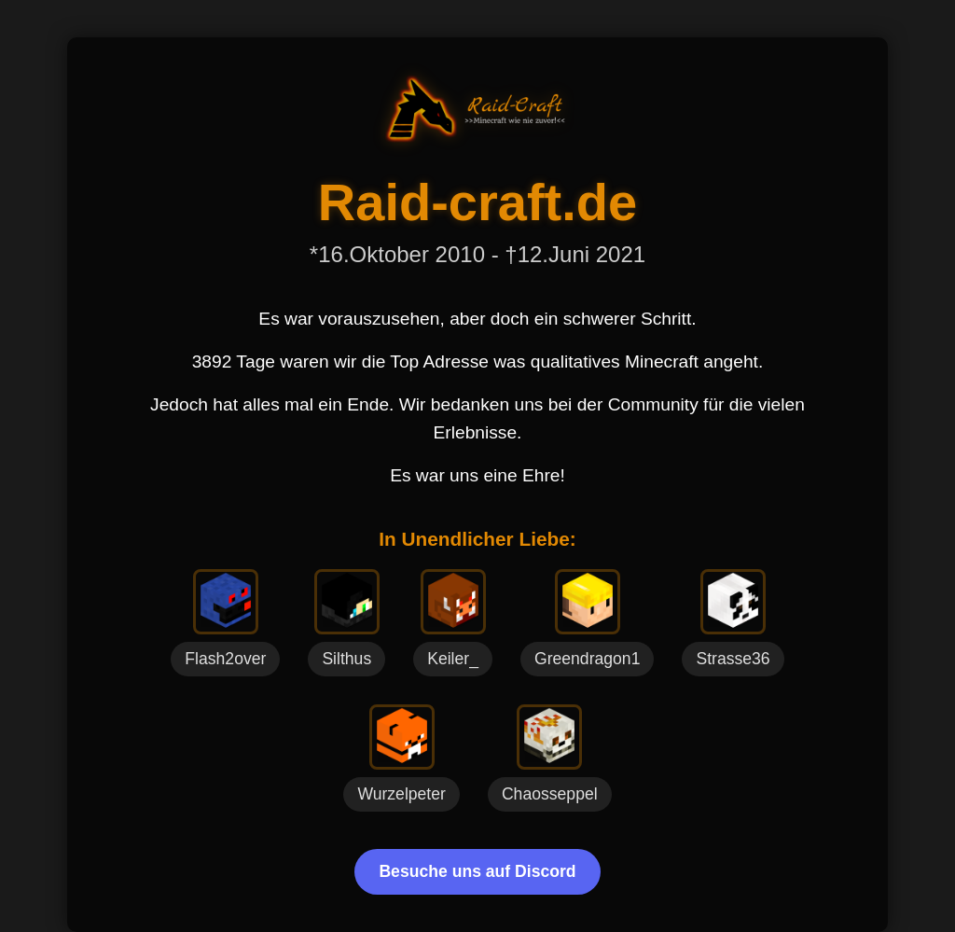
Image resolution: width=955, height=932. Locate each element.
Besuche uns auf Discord (477, 871)
